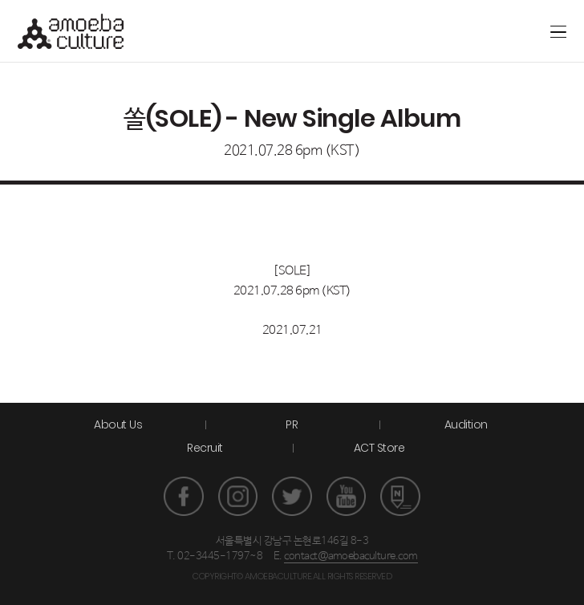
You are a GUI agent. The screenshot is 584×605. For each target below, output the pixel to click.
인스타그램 (238, 497)
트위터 (292, 497)
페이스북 (184, 497)
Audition (466, 424)
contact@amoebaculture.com (351, 556)
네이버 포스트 (400, 497)
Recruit (205, 448)
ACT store (499, 31)
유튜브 (346, 497)
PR (292, 424)
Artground (473, 31)
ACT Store (379, 448)
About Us (118, 424)
